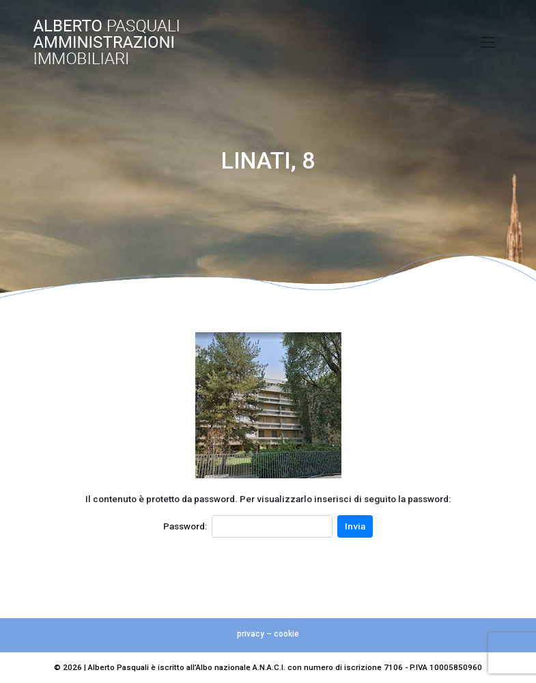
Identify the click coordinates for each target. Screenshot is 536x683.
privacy (250, 634)
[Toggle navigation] (488, 42)
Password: (185, 526)
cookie (286, 634)
